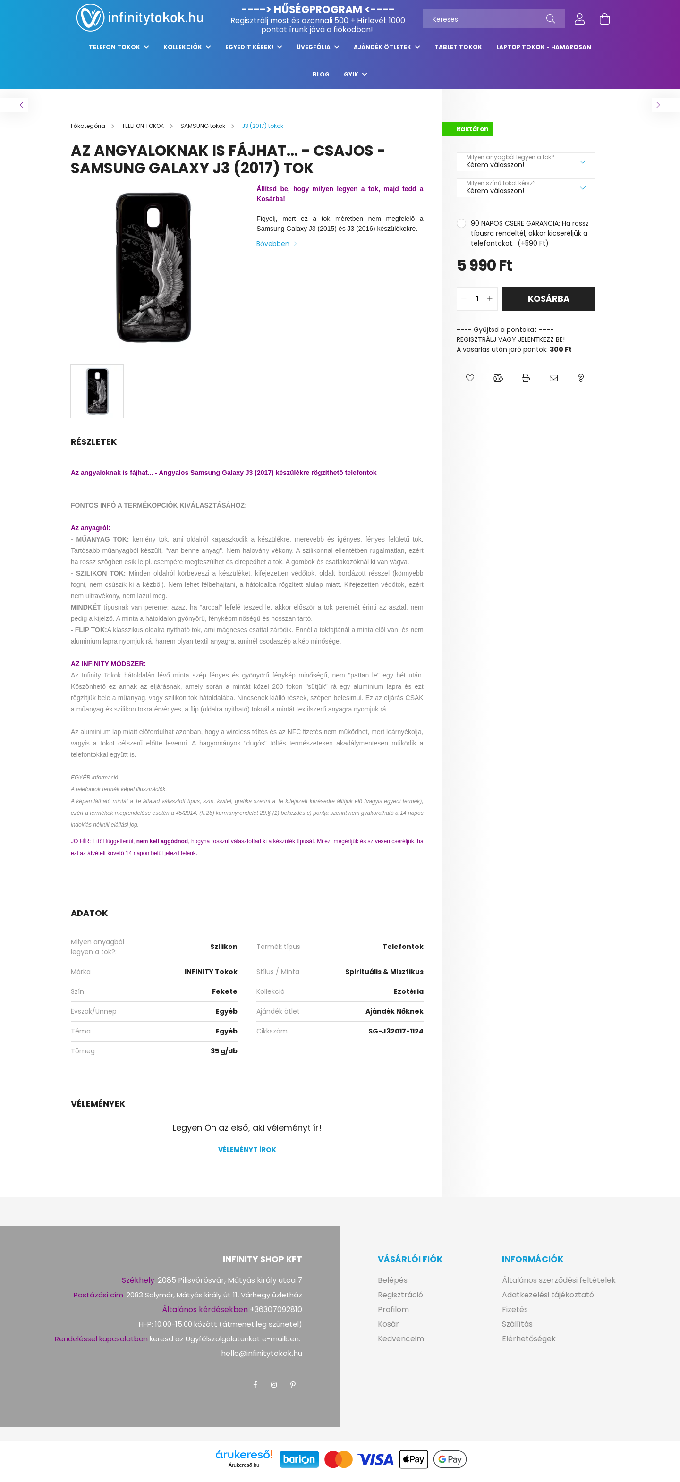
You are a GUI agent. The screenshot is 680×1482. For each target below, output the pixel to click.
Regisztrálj (249, 20)
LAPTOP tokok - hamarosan (543, 52)
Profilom (393, 1314)
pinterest (292, 1389)
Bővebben (272, 248)
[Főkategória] (89, 131)
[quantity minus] (464, 303)
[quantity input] (477, 303)
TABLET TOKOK (458, 52)
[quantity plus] (490, 303)
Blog (321, 79)
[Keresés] (494, 18)
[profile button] (579, 18)
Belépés (393, 1284)
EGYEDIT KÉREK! (250, 52)
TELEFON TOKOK (115, 52)
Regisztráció (400, 1299)
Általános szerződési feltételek (559, 1284)
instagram (273, 1389)
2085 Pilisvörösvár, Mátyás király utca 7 (230, 1284)
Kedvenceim (401, 1343)
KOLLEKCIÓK (183, 52)
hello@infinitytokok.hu (261, 1358)
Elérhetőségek (529, 1343)
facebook (255, 1389)
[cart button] (604, 18)
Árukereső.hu (244, 1470)
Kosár (388, 1328)
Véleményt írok (247, 1154)
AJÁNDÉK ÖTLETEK (383, 52)
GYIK (352, 79)
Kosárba (549, 303)
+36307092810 (276, 1314)
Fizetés (515, 1314)
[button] (470, 382)
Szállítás (517, 1328)
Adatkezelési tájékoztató (548, 1299)
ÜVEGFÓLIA (314, 52)
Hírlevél (371, 20)
